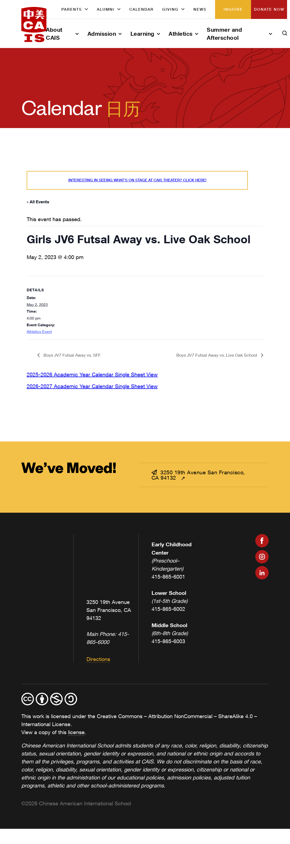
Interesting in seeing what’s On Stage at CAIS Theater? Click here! (137, 180)
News (199, 9)
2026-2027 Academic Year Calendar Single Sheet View (92, 386)
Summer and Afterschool (224, 33)
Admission (102, 33)
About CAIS (54, 33)
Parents (71, 9)
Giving (170, 9)
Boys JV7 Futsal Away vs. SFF (71, 354)
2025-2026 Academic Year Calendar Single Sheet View (92, 374)
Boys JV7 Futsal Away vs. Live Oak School (217, 354)
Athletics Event (39, 331)
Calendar (141, 9)
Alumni (105, 9)
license (76, 732)
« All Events (38, 201)
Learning (142, 33)
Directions (98, 659)
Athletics (181, 33)
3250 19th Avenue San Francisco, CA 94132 (198, 475)
